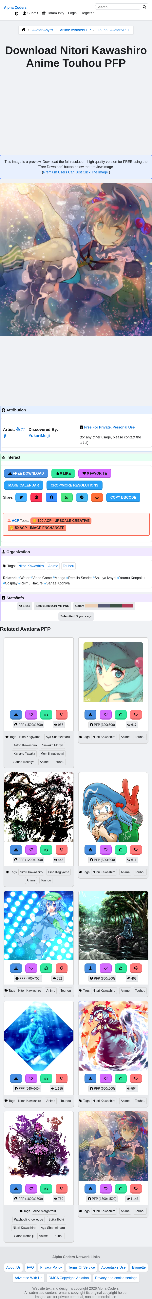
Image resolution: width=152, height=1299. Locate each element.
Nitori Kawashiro (31, 566)
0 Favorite (95, 473)
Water (24, 578)
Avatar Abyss (42, 30)
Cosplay (10, 583)
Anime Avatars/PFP (76, 30)
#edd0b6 (91, 605)
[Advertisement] (76, 370)
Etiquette (139, 1267)
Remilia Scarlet (79, 578)
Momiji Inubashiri (52, 753)
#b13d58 (127, 605)
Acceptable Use (113, 1267)
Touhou (68, 566)
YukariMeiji (39, 435)
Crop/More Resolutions (74, 485)
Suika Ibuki (56, 1219)
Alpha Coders (15, 8)
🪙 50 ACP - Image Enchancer (37, 528)
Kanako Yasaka (24, 753)
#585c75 (104, 605)
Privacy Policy (51, 1267)
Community (53, 13)
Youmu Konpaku (130, 578)
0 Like (63, 473)
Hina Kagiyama (29, 737)
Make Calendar (23, 485)
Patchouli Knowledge (28, 1219)
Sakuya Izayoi (105, 578)
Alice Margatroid (44, 1211)
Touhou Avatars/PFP (114, 30)
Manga (59, 578)
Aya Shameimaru (58, 737)
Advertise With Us (28, 1278)
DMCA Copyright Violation (69, 1278)
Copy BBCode (123, 497)
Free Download (26, 473)
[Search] (144, 7)
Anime (53, 566)
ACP (15, 521)
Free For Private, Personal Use (109, 427)
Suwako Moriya (53, 745)
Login (72, 13)
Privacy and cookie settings (116, 1278)
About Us (13, 1267)
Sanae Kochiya (57, 583)
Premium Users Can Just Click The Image (76, 172)
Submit (30, 13)
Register (87, 13)
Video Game (41, 578)
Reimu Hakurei (31, 583)
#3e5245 (116, 605)
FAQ (30, 1267)
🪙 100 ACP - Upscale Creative (61, 521)
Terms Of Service (81, 1267)
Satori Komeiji (24, 1236)
